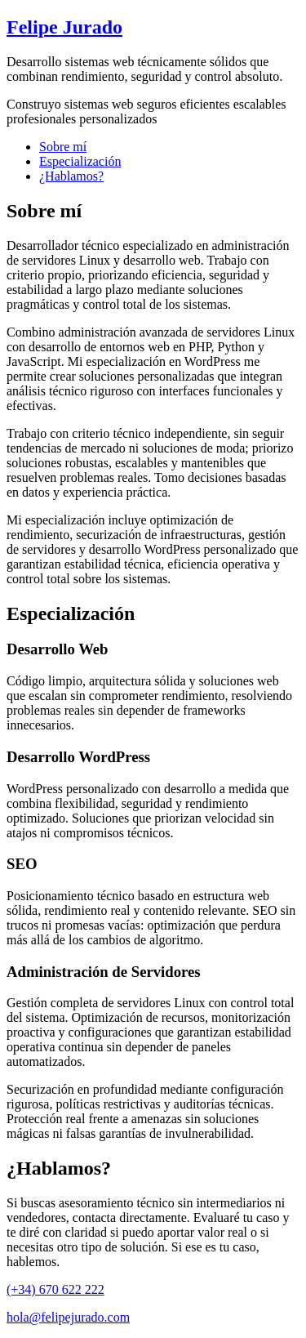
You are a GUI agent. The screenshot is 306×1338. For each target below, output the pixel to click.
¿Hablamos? (71, 176)
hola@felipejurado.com (68, 1317)
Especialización (80, 161)
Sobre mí (62, 147)
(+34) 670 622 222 (55, 1289)
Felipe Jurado (64, 27)
